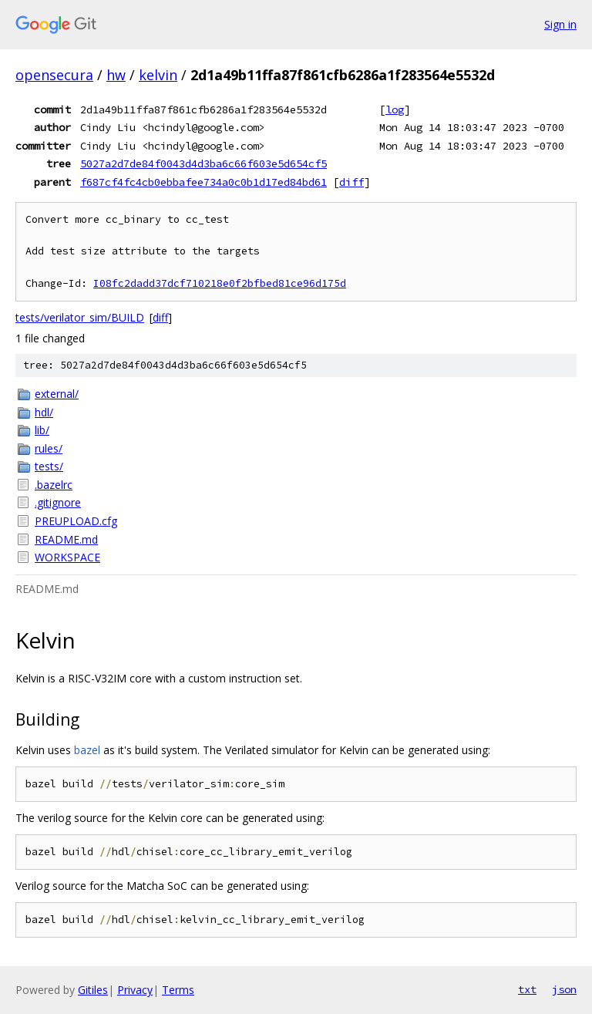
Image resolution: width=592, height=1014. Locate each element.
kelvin (158, 75)
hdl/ (44, 412)
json (564, 989)
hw (116, 75)
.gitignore (58, 502)
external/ (57, 393)
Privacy (135, 989)
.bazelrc (53, 484)
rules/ (48, 448)
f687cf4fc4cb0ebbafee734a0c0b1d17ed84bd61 (203, 182)
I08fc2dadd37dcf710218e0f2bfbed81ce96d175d (219, 283)
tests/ (49, 466)
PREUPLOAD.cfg (76, 521)
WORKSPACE (67, 557)
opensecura (54, 75)
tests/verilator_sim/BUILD (79, 317)
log (394, 109)
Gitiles (93, 989)
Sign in (560, 24)
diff (351, 182)
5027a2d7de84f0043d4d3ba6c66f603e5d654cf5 (203, 163)
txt (527, 989)
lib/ (42, 430)
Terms (178, 989)
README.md (66, 539)
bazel (87, 750)
